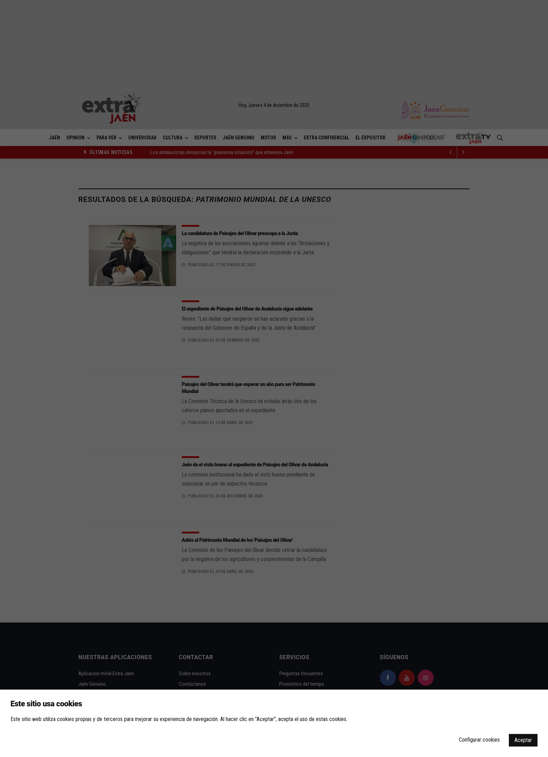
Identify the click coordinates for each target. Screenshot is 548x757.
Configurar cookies (479, 739)
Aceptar (523, 740)
